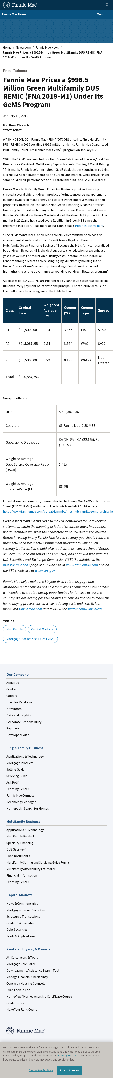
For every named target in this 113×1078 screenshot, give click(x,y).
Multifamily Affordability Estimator (30, 869)
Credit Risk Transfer (20, 923)
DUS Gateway (16, 849)
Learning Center (17, 789)
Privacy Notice (67, 1055)
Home (7, 47)
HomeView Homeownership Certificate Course (39, 996)
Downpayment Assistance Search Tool (32, 970)
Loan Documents (18, 856)
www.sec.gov (45, 570)
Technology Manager (21, 802)
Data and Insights (18, 715)
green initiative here (89, 226)
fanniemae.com (30, 609)
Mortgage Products (19, 763)
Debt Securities (16, 929)
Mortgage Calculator (20, 964)
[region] (56, 1060)
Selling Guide (15, 769)
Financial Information (21, 875)
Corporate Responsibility (23, 722)
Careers (11, 696)
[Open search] (102, 5)
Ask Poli (12, 782)
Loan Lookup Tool (18, 990)
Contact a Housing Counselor (26, 983)
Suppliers (12, 728)
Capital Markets (42, 629)
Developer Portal (18, 735)
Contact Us (14, 689)
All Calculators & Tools (22, 957)
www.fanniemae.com (82, 565)
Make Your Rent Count (21, 1009)
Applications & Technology (25, 756)
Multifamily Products (21, 836)
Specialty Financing (19, 843)
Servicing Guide (16, 776)
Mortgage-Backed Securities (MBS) (30, 639)
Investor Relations (16, 565)
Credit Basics (15, 1003)
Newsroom (23, 47)
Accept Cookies (69, 1070)
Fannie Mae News (47, 47)
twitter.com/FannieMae (85, 609)
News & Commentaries (22, 903)
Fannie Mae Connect (20, 795)
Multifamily (14, 629)
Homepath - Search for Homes (27, 808)
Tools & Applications (20, 936)
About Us (12, 683)
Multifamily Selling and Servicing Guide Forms (38, 862)
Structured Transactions (23, 916)
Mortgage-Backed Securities (25, 910)
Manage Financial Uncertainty (27, 977)
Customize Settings (41, 1070)
